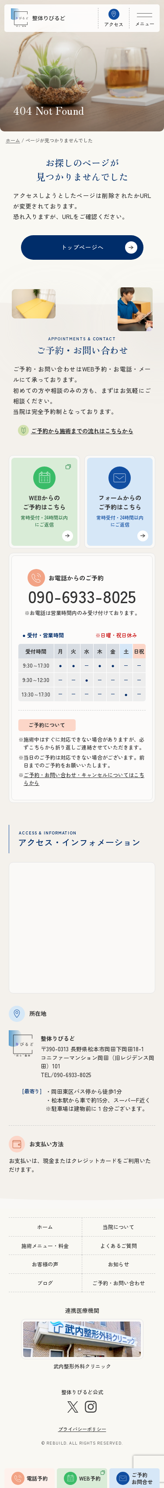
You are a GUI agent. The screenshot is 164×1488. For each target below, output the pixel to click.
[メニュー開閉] (144, 18)
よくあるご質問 (118, 1245)
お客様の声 (45, 1264)
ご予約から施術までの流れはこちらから (82, 431)
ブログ (45, 1283)
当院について (118, 1226)
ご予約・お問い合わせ (118, 1283)
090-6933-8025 (82, 595)
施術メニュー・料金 (45, 1245)
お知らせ (118, 1264)
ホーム (45, 1226)
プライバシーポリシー (82, 1428)
